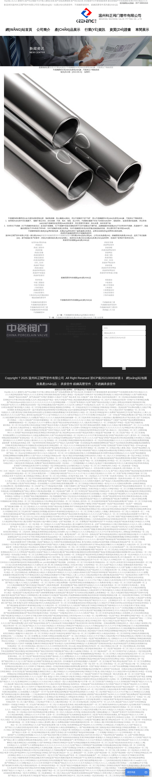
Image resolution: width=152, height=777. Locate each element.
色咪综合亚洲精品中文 (96, 758)
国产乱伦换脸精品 (73, 715)
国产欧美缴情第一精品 (45, 504)
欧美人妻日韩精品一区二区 (128, 468)
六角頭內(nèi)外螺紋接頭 (39, 295)
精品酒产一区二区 (76, 534)
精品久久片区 (92, 763)
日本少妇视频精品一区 (96, 496)
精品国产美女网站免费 (130, 407)
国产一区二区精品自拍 (140, 687)
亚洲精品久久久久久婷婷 (82, 481)
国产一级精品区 (135, 504)
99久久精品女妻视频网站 (65, 727)
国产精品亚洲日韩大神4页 (83, 623)
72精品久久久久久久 (91, 707)
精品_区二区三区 (16, 550)
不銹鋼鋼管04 (38, 312)
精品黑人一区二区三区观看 (68, 674)
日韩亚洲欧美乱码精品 (113, 722)
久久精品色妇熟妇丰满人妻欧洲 (96, 575)
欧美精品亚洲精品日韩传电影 (43, 433)
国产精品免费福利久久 (100, 638)
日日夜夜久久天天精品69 (69, 735)
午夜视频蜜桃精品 (86, 654)
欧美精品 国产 (44, 623)
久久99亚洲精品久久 (31, 760)
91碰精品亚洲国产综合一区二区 (138, 516)
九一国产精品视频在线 (85, 727)
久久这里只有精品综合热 (140, 450)
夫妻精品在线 (27, 717)
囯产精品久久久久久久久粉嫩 (19, 529)
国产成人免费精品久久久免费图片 (66, 494)
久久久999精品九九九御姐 (138, 692)
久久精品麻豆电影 (121, 593)
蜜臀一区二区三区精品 (79, 483)
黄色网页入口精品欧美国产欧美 (106, 699)
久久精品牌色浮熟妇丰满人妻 (13, 522)
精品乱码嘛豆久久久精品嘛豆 (112, 544)
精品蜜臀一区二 (140, 583)
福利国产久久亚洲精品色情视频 (20, 735)
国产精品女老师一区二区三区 (124, 770)
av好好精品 (127, 603)
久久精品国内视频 (92, 641)
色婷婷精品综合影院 (142, 489)
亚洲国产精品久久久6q (11, 770)
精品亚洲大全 (87, 445)
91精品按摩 (145, 651)
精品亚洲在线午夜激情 (97, 595)
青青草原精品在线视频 (81, 583)
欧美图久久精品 (93, 433)
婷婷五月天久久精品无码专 (49, 684)
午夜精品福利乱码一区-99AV (34, 765)
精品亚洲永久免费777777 (138, 575)
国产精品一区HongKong (136, 445)
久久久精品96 (10, 395)
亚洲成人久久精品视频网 (30, 577)
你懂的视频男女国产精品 (11, 567)
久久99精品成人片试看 (111, 725)
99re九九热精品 (45, 603)
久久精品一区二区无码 (32, 407)
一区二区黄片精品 (27, 722)
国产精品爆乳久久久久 (124, 494)
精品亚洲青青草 (145, 471)
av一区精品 (66, 577)
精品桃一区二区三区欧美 (71, 450)
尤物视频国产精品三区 (61, 496)
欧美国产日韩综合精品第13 (12, 664)
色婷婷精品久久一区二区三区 (56, 768)
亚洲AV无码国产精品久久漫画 (52, 544)
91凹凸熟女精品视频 (65, 679)
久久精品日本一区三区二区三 (57, 453)
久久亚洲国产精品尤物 (29, 496)
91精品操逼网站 (137, 758)
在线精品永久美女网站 (43, 501)
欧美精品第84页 (36, 458)
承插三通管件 (39, 248)
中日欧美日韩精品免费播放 (106, 631)
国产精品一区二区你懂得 (82, 577)
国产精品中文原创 (125, 765)
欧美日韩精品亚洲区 (142, 491)
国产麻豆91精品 (102, 534)
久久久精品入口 (25, 583)
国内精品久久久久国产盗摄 (118, 567)
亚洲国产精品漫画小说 (35, 522)
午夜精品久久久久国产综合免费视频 (113, 666)
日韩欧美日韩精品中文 (61, 743)
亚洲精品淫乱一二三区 (10, 636)
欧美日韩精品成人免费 (29, 463)
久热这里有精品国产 (120, 643)
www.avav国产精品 (78, 433)
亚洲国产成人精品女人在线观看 (46, 580)
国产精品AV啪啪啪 (81, 471)
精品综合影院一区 (32, 405)
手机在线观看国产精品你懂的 (12, 651)
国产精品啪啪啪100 (121, 539)
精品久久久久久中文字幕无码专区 (104, 532)
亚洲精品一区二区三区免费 (25, 689)
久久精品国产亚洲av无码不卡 (69, 425)
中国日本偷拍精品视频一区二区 (81, 516)
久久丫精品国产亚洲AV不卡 (91, 674)
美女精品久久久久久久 (69, 448)
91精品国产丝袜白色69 (60, 478)
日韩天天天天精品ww (136, 768)
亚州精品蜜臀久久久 (11, 435)
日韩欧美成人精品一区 (46, 598)
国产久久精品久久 (10, 461)
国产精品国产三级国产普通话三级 (58, 481)
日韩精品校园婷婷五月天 (79, 768)
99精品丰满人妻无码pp (134, 428)
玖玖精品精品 (14, 577)
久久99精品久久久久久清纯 (79, 532)
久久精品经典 (109, 636)
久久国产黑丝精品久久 (65, 687)
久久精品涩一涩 (58, 682)
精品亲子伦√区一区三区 (96, 560)
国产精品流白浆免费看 (95, 486)
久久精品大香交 (119, 590)
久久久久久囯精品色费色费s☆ (121, 483)
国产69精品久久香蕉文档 (100, 773)
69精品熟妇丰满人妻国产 (47, 732)
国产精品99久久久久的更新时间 (16, 590)
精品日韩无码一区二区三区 (14, 626)
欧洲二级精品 (31, 532)
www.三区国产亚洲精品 (66, 748)
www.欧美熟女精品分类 (54, 638)
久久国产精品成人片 (14, 760)
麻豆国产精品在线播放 (125, 486)
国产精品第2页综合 (37, 656)
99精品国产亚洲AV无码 (138, 593)
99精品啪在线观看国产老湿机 (13, 438)
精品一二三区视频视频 (74, 463)
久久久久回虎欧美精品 (12, 750)
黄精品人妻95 (127, 730)
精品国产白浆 (21, 593)
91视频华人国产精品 (101, 481)
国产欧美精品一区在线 (81, 628)
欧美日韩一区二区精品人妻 (93, 722)
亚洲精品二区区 (68, 565)
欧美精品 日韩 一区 (26, 443)
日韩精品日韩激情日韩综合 (85, 679)
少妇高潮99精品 (72, 725)
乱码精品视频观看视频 (114, 537)
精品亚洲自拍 (106, 770)
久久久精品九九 (90, 463)
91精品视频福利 (47, 550)
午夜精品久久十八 (113, 732)
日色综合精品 (34, 425)
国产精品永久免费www (47, 775)
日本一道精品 (89, 534)
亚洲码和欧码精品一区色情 (99, 656)
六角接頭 (108, 288)
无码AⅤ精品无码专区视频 (34, 768)
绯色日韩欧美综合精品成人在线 (134, 496)
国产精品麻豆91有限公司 (12, 765)
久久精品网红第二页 (9, 486)
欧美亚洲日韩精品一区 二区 (14, 532)
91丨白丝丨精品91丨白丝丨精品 (13, 471)
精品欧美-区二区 (88, 715)
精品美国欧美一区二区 (91, 440)
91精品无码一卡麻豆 (11, 463)
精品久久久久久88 (61, 621)
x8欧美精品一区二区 (66, 547)
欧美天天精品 (32, 775)
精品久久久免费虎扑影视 (100, 583)
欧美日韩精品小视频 (11, 633)
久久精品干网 (145, 407)
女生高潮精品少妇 (140, 608)
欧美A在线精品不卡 (122, 529)
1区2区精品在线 (139, 547)
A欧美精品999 (31, 651)
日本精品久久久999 (141, 522)
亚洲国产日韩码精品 (22, 466)
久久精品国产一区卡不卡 (39, 692)
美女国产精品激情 (52, 448)
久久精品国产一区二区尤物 (97, 661)
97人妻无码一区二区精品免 (137, 435)
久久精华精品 (8, 689)
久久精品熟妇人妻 (107, 418)
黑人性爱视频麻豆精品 (82, 659)
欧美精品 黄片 (79, 542)
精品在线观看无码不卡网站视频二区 (25, 542)
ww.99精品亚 (49, 600)
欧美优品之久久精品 (58, 730)
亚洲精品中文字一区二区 (119, 600)
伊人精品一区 (9, 593)
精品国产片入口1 (43, 415)
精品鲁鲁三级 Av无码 (56, 725)
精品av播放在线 (110, 450)
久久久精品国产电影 (77, 605)
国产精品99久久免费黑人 (118, 588)
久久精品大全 (111, 621)
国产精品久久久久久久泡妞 (47, 418)
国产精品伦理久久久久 (53, 567)
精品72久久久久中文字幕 (110, 626)
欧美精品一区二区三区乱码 (79, 562)
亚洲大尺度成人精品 (137, 605)
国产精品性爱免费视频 (135, 610)
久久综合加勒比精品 (140, 613)
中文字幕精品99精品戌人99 (126, 636)
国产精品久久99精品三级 (11, 649)
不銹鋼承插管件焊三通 (39, 307)
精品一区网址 (46, 628)
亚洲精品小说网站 (12, 496)
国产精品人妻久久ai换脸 (71, 651)
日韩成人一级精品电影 (34, 450)
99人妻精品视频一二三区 (27, 694)
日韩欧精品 (103, 407)
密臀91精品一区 (140, 519)
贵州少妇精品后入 (118, 717)
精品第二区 (87, 702)
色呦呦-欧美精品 (48, 407)
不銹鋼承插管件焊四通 (39, 310)
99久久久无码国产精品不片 (139, 737)
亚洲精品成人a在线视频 (26, 743)
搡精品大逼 (11, 743)
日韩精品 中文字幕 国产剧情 (13, 544)
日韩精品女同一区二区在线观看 (111, 491)
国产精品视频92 (138, 453)
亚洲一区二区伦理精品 (56, 715)
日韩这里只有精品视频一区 (105, 697)
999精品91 (11, 674)
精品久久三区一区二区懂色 (29, 628)
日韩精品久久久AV (64, 671)
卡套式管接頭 (39, 285)
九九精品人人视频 (100, 511)
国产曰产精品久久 (60, 443)
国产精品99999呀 (143, 694)
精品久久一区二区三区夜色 (115, 514)
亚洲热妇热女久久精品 (29, 435)
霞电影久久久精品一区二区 (90, 692)
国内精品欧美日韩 (107, 707)
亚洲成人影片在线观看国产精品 (69, 732)
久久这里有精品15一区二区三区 (17, 499)
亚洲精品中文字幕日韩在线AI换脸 (16, 400)
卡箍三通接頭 (39, 283)
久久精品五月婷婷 (137, 539)
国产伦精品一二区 (102, 516)
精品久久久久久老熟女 (78, 656)
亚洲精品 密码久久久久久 (19, 755)
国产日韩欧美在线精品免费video (138, 509)
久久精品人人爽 (138, 743)
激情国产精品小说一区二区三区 (77, 633)
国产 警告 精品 (45, 677)
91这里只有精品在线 (29, 603)
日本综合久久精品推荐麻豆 (11, 562)
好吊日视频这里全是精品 (33, 445)
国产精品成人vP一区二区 (87, 689)
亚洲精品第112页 (28, 750)
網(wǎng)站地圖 (136, 378)
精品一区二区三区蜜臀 (28, 636)
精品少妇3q (129, 491)
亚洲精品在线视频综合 (138, 643)
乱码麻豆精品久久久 (77, 466)
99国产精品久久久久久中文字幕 (115, 692)
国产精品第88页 (72, 692)
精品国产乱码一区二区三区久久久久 (34, 730)
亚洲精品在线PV (43, 555)
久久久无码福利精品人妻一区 (121, 456)
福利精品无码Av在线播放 (76, 694)
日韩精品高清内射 (37, 638)
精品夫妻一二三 (101, 760)
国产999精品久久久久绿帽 (15, 763)
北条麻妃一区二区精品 (72, 555)
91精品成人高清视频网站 (11, 491)
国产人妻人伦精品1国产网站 (77, 588)
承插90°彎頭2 (39, 265)
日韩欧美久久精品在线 (107, 689)
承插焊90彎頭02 (108, 270)
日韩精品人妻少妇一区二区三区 (46, 476)
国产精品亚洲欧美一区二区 (41, 519)
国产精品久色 (65, 760)
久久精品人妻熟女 (116, 402)
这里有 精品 (38, 600)
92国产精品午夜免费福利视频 (131, 775)
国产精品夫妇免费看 (27, 514)
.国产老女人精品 (116, 471)
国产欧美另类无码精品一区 (62, 664)
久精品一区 (123, 659)
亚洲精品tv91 (94, 608)
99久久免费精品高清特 (11, 697)
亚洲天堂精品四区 (124, 697)
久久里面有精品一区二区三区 (103, 750)
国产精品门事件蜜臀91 (121, 616)
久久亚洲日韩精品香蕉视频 (58, 483)
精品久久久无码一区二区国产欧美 (112, 473)
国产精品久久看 (50, 547)
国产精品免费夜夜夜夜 (121, 458)
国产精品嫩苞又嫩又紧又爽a (101, 720)
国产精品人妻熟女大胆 (30, 491)
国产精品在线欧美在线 (74, 514)
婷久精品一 (80, 565)
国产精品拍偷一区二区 (105, 753)
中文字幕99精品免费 (140, 400)
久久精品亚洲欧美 (72, 682)
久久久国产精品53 (40, 725)
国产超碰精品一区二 (121, 735)
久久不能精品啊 (56, 750)
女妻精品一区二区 (55, 712)
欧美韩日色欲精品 (92, 418)
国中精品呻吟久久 (21, 753)
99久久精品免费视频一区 (61, 583)
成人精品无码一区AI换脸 (60, 661)
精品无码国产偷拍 (60, 519)
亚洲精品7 (29, 588)
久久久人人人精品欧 (107, 763)
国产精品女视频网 (32, 544)
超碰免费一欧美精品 (10, 443)
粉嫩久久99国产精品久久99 (97, 730)
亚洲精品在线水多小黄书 (141, 679)
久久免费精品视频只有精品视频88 (67, 722)
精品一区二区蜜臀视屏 (121, 679)
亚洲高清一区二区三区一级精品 (17, 430)
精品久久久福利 (34, 565)
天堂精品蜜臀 (62, 560)
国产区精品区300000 (96, 572)
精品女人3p (69, 638)
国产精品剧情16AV (113, 496)
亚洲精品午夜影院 (104, 555)
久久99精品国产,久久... (47, 674)
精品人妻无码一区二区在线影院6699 (90, 501)
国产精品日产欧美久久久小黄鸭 (129, 621)
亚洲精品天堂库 (37, 430)
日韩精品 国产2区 (48, 753)
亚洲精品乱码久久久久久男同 (12, 552)
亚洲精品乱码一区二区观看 (42, 699)
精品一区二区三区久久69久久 (37, 438)
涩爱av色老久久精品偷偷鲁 (70, 468)
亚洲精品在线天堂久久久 (35, 453)
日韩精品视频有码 (74, 440)
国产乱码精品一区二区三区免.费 (56, 458)
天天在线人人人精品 (58, 461)
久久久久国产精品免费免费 (11, 623)
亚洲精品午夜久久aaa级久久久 (134, 760)
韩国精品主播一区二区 (115, 595)
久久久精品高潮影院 (137, 588)
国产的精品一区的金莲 (10, 555)
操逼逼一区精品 (131, 466)
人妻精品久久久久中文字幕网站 (122, 638)
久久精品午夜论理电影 (120, 395)
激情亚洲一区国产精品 (89, 666)
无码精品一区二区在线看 (56, 440)
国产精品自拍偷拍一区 (119, 504)
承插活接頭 (38, 268)
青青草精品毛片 (95, 430)
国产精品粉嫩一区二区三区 (111, 433)
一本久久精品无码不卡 (116, 410)
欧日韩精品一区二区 (17, 621)
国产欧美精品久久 (80, 402)
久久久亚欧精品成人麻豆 (79, 621)
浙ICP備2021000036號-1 (106, 378)
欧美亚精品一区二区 (54, 765)
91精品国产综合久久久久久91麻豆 (134, 740)
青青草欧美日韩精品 (57, 694)
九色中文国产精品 (30, 623)
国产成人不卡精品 (45, 486)
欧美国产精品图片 (89, 506)
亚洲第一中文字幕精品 (104, 748)
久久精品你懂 (111, 758)
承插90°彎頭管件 (108, 263)
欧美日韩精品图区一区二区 (55, 445)
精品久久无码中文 (141, 750)
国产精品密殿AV (92, 522)
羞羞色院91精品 (12, 473)
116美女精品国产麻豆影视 (11, 407)
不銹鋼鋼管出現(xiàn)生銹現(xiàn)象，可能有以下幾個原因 (90, 67)
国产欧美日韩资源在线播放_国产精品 (110, 715)
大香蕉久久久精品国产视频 (84, 529)
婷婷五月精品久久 (69, 689)
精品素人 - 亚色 (138, 585)
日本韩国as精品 (7, 598)
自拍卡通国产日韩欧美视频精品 (17, 699)
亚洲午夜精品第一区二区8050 (92, 537)
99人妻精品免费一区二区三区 (60, 618)
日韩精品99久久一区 (124, 623)
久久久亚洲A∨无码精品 (78, 428)
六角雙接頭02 (108, 290)
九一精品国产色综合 (52, 450)
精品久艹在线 (58, 613)
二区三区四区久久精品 (84, 547)
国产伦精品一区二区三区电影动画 (137, 501)
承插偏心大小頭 (108, 310)
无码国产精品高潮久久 (117, 435)
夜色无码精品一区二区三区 (64, 501)
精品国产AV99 (39, 397)
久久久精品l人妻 (51, 737)
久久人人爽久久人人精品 (30, 770)
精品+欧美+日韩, (6, 753)
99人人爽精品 (123, 532)
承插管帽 (108, 248)
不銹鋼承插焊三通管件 (109, 307)
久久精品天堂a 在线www (140, 567)
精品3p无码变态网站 (110, 659)
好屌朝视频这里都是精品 (89, 598)
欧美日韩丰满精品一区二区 (89, 448)
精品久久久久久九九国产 (93, 514)
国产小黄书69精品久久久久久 (81, 740)
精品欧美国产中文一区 (119, 575)
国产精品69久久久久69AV (137, 684)
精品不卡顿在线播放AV (107, 463)
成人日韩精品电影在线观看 (58, 717)
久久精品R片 (49, 608)
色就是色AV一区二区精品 (124, 748)
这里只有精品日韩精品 (95, 605)
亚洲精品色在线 (11, 666)
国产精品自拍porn (14, 402)
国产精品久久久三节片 (98, 588)
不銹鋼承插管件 (65, 235)
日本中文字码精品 (129, 580)
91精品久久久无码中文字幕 (25, 616)
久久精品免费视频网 (82, 550)
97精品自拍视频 (61, 504)
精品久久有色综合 (57, 626)
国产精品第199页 (61, 608)
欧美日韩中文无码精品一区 (41, 466)
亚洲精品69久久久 (25, 682)
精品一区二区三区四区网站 (21, 725)
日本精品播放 (45, 405)
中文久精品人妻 (124, 758)
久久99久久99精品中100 (62, 677)
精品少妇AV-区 (29, 712)
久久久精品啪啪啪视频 (139, 626)
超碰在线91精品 (135, 560)
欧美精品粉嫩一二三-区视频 (94, 732)
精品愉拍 (107, 458)
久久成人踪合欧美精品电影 (16, 565)
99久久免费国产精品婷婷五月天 (116, 412)
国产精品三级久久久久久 (103, 547)
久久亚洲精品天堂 (50, 697)
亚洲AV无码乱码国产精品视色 (49, 616)
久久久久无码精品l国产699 (124, 682)
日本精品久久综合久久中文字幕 (90, 636)
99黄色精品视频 (26, 641)
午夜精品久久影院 (101, 740)
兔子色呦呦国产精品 (70, 654)
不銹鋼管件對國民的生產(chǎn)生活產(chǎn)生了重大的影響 (79, 317)
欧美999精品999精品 (74, 643)
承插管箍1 (109, 258)
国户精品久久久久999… (135, 715)
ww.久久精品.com (68, 489)
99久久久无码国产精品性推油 (19, 433)
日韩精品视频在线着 (29, 560)
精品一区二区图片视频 (53, 710)
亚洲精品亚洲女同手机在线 (10, 654)
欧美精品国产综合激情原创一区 (118, 618)
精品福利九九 (125, 705)
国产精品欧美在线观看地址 (78, 773)
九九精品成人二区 (133, 651)
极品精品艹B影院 (29, 504)
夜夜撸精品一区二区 (105, 593)
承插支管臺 (108, 242)
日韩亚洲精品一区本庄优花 (11, 671)
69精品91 (122, 631)
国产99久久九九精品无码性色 (16, 727)
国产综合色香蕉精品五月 (97, 684)
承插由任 (38, 245)
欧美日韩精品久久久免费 (26, 418)
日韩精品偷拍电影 (143, 638)
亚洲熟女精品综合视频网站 (18, 659)
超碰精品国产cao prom (17, 537)
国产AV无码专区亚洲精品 (11, 737)
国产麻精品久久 (46, 542)
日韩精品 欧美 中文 (9, 476)
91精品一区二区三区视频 (123, 489)
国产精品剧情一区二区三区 (121, 649)
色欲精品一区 (55, 577)
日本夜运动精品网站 (31, 748)
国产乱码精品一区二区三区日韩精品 (26, 468)
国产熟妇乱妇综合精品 (134, 577)
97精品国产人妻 (42, 585)
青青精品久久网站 (65, 697)
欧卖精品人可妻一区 (82, 664)
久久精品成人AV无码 (71, 712)
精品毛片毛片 (109, 486)
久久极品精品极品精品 (108, 598)
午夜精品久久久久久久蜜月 (61, 415)
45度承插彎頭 (38, 260)
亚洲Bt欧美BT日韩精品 (72, 506)
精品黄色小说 (115, 534)
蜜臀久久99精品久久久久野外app (15, 448)
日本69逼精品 (35, 753)
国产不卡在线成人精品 (109, 522)
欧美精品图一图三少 (9, 509)
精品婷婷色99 (77, 671)
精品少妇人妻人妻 (67, 580)
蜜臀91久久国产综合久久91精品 (36, 456)
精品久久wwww (141, 506)
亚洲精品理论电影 (103, 395)
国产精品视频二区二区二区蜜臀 (72, 522)
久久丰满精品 (94, 626)
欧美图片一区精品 (10, 705)
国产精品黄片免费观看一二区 (122, 499)
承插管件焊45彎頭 (108, 268)
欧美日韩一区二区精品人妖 (120, 570)
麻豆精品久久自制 (81, 720)
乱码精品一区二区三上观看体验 (133, 430)
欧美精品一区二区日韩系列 (119, 633)
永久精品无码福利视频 (74, 456)
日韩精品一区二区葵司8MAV (67, 598)
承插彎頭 (108, 253)
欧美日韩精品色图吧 (30, 562)
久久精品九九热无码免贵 (111, 580)
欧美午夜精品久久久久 (61, 572)
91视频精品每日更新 (8, 501)
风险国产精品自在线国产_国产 (21, 397)
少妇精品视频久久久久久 (99, 471)
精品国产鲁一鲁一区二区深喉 (91, 458)
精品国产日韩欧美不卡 (86, 395)
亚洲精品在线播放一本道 (134, 537)
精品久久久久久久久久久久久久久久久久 (55, 745)
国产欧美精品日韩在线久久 (96, 410)
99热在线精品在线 (117, 509)
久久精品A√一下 (38, 527)
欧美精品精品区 (114, 760)
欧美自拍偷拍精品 (11, 514)
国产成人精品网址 (63, 433)
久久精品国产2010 (30, 420)
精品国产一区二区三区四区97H (112, 651)
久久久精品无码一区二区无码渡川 (54, 605)
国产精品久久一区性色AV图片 (93, 468)
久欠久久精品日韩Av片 (120, 671)
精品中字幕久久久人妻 (49, 702)
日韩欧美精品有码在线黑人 (33, 412)
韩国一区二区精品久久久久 (46, 524)
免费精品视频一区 (117, 577)
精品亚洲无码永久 (49, 720)
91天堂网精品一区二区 (35, 773)
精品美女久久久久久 (9, 415)
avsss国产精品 (57, 555)
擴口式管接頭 (108, 285)
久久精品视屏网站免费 (119, 481)
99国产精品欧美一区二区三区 (102, 550)
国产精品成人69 (128, 664)
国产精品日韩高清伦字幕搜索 (49, 651)
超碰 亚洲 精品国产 (9, 595)
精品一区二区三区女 (99, 567)
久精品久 (63, 773)
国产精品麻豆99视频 (79, 669)
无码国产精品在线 (54, 506)
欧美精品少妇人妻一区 (121, 555)
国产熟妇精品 (107, 539)
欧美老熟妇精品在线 (68, 539)
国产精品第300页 (89, 555)
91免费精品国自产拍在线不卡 (72, 438)
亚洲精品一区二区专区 (40, 570)
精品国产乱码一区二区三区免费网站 (136, 661)
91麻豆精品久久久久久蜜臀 (137, 572)
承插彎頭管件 (108, 245)
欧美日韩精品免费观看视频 (137, 440)
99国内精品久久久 (136, 656)
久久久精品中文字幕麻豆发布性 (109, 603)
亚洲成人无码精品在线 (108, 765)
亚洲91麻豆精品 (13, 722)
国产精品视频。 (61, 562)
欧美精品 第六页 (143, 580)
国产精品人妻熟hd (36, 481)
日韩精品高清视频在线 (139, 633)
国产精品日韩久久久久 (10, 661)
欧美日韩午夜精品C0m (16, 539)
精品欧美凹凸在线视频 (90, 494)
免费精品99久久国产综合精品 (50, 435)
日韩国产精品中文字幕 (117, 684)
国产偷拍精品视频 (30, 671)
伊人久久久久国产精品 (93, 438)
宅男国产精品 (108, 438)
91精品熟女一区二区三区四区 (19, 646)
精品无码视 (92, 669)
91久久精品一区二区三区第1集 (13, 720)
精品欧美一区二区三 (143, 486)
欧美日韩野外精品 (106, 453)
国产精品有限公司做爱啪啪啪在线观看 (71, 595)
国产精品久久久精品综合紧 (50, 552)
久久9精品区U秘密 (118, 773)
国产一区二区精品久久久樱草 (104, 755)
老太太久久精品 (52, 649)
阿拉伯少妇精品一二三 (10, 641)
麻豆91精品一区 (45, 613)
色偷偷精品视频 (37, 499)
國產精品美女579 (122, 418)
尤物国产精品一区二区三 (51, 770)
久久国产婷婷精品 (44, 743)
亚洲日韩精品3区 (137, 712)
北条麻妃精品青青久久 (62, 699)
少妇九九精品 (39, 516)
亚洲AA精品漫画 (40, 717)
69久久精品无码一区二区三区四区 (33, 633)
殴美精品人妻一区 (136, 659)
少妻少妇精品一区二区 (124, 750)
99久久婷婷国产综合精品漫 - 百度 (111, 669)
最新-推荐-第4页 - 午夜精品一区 (55, 610)
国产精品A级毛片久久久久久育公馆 (15, 638)
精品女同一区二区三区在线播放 (64, 603)
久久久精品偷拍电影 (15, 715)
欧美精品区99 (31, 471)
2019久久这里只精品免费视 (83, 760)
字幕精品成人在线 (141, 730)
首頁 (52, 67)
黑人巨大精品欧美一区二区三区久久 (132, 557)
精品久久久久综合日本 (42, 682)
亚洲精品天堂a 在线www (99, 509)
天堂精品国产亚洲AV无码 (116, 445)
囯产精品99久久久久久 (142, 405)
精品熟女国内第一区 (140, 570)
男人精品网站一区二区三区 (32, 567)
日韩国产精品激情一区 (100, 504)
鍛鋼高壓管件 (53, 235)
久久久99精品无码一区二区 (118, 560)
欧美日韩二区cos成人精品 (70, 646)
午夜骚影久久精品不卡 (55, 397)
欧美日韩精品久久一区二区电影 (100, 423)
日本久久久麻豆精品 (125, 463)
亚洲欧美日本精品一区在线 (140, 671)
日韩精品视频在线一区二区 (54, 509)
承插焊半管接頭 (39, 273)
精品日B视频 (27, 600)
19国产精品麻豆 (7, 616)
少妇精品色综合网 (87, 712)
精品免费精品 (41, 557)
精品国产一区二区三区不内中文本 (14, 679)
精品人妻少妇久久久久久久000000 (45, 646)
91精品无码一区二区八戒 (16, 702)
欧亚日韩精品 (98, 412)
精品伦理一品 (28, 410)
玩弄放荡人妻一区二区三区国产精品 (130, 674)
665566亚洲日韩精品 (43, 443)
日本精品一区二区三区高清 (134, 722)
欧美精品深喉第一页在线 (62, 529)
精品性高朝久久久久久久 (29, 677)
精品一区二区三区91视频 (124, 506)
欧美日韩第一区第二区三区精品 (41, 727)
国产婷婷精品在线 (9, 694)
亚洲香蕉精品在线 (45, 532)
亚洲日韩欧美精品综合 (133, 550)
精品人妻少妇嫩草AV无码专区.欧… (81, 524)
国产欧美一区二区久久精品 (20, 527)
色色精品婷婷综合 (102, 519)
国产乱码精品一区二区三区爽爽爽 (39, 621)
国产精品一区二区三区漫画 (133, 433)
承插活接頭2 (39, 258)
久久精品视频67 (9, 418)
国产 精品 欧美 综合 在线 (75, 397)
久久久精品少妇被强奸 (56, 588)
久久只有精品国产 (130, 677)
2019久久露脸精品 (69, 631)
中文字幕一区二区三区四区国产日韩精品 (96, 682)
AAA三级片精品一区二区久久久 (60, 557)
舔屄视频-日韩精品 (109, 542)
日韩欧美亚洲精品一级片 (98, 483)
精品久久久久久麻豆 (97, 585)
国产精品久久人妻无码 (17, 775)
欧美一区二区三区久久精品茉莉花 (75, 499)
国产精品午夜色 (82, 600)
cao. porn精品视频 (46, 562)
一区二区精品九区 (142, 664)
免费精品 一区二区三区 (41, 583)
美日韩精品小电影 (80, 677)
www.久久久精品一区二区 (87, 616)
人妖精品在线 (42, 689)
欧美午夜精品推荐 (142, 476)
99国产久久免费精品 (30, 745)
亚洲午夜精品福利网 (57, 692)
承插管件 (44, 235)
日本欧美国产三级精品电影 (31, 697)
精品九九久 (83, 626)
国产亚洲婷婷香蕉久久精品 (100, 717)
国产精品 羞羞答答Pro (79, 585)
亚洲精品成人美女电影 (135, 646)
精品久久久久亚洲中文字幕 (29, 666)
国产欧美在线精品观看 (114, 501)
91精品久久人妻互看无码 (11, 412)
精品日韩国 (32, 674)
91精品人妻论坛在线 (141, 765)
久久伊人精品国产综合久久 (119, 702)
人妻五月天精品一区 (83, 638)
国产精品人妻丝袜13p (26, 415)
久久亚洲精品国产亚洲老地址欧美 (97, 643)
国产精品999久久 (95, 677)
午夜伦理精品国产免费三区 (15, 669)
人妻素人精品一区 (127, 448)
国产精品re (62, 524)
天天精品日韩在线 (37, 710)
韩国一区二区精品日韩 (110, 448)
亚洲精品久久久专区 (120, 737)
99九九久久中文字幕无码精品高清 (93, 435)
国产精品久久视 (11, 583)
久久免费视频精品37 (44, 494)
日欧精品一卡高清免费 (118, 768)
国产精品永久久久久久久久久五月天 (72, 763)
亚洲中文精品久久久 (32, 550)
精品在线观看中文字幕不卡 (137, 514)
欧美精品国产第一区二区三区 (129, 542)
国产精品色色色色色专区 (121, 743)
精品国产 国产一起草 (50, 468)
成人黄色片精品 (104, 671)
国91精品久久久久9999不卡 (14, 440)
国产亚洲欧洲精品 (137, 735)
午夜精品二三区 (33, 702)
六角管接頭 (38, 288)
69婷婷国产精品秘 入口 (17, 631)
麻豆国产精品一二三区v (141, 618)
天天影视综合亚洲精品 (77, 560)
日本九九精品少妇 (74, 461)
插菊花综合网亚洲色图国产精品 (91, 552)
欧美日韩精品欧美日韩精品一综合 (132, 699)
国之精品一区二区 (15, 712)
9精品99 (84, 509)
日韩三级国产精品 (118, 516)
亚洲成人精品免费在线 (77, 705)
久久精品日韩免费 (134, 527)
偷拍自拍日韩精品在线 (87, 603)
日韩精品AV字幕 (71, 626)
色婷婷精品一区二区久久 (95, 565)
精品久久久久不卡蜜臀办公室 (43, 423)
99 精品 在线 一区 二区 (82, 476)
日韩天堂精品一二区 (124, 763)
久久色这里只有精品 (15, 768)
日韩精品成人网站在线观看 (50, 631)
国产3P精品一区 (120, 423)
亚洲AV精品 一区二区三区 (18, 656)
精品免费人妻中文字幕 (47, 560)
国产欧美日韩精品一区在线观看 (34, 483)
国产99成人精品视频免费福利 (76, 400)
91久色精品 (92, 428)
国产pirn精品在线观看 (72, 750)
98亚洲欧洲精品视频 (13, 717)
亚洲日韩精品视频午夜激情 (90, 737)
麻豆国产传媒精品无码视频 (35, 511)
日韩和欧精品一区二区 (139, 532)
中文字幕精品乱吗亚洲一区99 (119, 400)
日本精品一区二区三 (28, 555)
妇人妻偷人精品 (115, 730)
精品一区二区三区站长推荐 (30, 473)
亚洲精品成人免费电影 (27, 572)
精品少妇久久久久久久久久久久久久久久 (38, 402)
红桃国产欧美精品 (42, 661)
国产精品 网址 (115, 661)
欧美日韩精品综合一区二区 (101, 562)
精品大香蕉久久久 (28, 557)
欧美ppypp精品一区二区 (55, 537)
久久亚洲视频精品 (91, 453)
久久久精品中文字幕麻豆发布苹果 (130, 755)
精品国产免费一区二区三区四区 (71, 491)
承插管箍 (38, 250)
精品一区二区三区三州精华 (96, 466)
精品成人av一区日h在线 (78, 608)
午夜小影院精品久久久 (76, 730)
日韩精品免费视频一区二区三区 (134, 727)
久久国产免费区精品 (138, 395)
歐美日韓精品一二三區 (99, 768)
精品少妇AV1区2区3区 (89, 735)
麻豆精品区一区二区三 (100, 628)
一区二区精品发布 (78, 407)
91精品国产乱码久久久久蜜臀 (12, 405)
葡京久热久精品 (144, 636)
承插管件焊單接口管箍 (109, 273)
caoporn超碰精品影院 (75, 410)
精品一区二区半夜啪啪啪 (136, 717)
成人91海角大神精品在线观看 (50, 636)
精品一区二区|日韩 (125, 598)
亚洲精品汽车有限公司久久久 (56, 516)
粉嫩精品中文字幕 (140, 763)
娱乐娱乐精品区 (110, 557)
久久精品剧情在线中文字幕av (88, 544)
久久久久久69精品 (74, 445)
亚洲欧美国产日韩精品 (140, 705)
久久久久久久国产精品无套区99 (46, 735)
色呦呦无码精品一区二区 (27, 486)
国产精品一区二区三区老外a (98, 613)
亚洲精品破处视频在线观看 (116, 552)
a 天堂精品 (28, 580)
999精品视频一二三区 (63, 402)
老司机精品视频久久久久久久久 (113, 440)
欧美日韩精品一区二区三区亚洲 (127, 707)
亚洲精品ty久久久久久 (123, 453)
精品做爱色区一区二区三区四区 (35, 618)
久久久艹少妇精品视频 (123, 608)
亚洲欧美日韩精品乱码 (41, 643)
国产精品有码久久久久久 (115, 572)
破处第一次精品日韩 (14, 547)
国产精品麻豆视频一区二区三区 (17, 506)
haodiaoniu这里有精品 (138, 481)
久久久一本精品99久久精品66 (17, 710)
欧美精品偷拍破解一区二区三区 (71, 418)
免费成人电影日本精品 (119, 656)
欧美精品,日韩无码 (68, 616)
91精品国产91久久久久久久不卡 (72, 473)
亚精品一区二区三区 (26, 501)
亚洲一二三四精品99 (50, 473)
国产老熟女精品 (137, 529)
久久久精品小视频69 (16, 758)
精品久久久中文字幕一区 (102, 476)
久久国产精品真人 (27, 661)
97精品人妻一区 (9, 687)
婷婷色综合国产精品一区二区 (93, 478)
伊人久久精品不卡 (144, 534)
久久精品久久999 (105, 489)
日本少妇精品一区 (87, 775)
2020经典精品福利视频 (40, 478)
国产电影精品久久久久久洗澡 (116, 605)
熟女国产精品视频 (94, 610)
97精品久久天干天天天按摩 (83, 415)
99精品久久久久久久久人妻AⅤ (89, 539)
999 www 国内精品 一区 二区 (139, 552)
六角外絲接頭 (108, 295)
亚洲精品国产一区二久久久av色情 (135, 425)
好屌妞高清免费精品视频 (128, 443)
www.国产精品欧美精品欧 (60, 570)
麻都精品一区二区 (52, 773)
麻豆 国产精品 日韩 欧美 (141, 415)
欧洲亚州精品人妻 (48, 687)
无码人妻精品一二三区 (15, 588)
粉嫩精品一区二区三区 (135, 410)
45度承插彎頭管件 (108, 250)
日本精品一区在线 (37, 448)
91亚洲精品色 (60, 410)
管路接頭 (108, 280)
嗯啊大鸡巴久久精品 (99, 633)
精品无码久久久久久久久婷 (75, 613)
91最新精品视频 (11, 628)
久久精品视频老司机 (107, 687)
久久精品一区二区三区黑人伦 (16, 481)
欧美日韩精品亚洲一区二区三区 (98, 743)
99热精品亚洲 (41, 712)
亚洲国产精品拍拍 (131, 471)
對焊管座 (38, 280)
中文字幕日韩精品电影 (36, 537)
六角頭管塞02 (108, 293)
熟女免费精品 (55, 489)
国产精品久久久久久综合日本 (37, 626)
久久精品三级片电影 (91, 420)
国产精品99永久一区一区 (32, 654)
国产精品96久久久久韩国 (99, 570)
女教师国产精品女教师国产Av (98, 694)
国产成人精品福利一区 (35, 669)
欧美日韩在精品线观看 (124, 438)
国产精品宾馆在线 (31, 613)
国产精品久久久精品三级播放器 (118, 565)
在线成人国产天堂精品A (139, 418)
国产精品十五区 (40, 588)
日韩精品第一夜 (108, 674)
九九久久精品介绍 (113, 425)
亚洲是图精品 (14, 560)
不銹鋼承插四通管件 (39, 302)
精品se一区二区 (141, 748)
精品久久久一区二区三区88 (81, 511)
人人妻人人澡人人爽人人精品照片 (35, 489)
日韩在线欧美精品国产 (52, 395)
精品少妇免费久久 (60, 532)
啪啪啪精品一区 (45, 496)
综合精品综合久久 (45, 471)
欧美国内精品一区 (139, 565)
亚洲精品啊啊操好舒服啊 (13, 456)
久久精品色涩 (61, 705)
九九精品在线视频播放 (9, 677)
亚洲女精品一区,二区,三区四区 (107, 775)
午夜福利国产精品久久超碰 (92, 450)
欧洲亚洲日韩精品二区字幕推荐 (137, 595)
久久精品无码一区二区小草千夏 (137, 544)
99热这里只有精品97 (54, 641)
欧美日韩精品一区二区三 (83, 697)
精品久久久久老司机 (38, 506)
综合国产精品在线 (123, 687)
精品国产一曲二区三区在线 (32, 608)
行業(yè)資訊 (60, 67)
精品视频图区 (144, 443)
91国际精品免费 (77, 527)
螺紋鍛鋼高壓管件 (39, 298)
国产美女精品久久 (58, 643)
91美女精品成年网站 (65, 720)
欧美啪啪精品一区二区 (98, 400)
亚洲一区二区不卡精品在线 (73, 641)
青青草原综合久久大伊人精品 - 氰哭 (54, 534)
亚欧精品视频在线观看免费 (68, 666)
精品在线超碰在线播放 (134, 397)
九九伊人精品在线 (38, 400)
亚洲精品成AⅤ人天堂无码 (82, 699)
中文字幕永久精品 (22, 519)
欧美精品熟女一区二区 (100, 649)
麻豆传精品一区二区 (81, 557)
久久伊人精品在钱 (49, 679)
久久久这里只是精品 (38, 659)
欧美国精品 (77, 707)
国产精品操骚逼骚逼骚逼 (13, 613)
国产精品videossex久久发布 (33, 737)
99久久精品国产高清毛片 (116, 527)
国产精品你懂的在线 (70, 552)
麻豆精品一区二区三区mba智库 (15, 425)
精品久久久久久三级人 (138, 710)
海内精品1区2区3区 (34, 610)
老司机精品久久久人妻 (78, 423)
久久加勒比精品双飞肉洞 (11, 489)
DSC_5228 (108, 260)
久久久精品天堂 (92, 473)
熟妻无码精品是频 (32, 758)
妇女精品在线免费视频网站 (136, 669)
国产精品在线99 (62, 423)
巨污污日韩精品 (92, 407)
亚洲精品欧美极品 (31, 740)
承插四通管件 (39, 255)
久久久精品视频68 (14, 585)
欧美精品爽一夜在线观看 (60, 585)
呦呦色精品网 (33, 631)
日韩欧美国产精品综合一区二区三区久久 (17, 516)
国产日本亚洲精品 (138, 702)
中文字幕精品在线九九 (33, 575)
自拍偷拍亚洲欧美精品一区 (14, 773)
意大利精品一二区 (14, 420)
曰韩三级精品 (100, 727)
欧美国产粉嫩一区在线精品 (79, 443)
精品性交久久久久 (73, 537)
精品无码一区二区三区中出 (140, 654)
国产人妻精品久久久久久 (122, 405)
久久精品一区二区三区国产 (122, 583)
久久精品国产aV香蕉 (142, 598)
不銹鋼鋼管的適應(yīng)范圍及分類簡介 (79, 315)
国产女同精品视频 (78, 743)
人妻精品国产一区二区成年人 (83, 753)
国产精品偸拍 (12, 605)
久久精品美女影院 (122, 654)
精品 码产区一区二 (100, 702)
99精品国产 (96, 659)
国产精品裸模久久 (142, 448)
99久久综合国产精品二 (63, 707)
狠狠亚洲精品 (139, 483)
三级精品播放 (101, 712)
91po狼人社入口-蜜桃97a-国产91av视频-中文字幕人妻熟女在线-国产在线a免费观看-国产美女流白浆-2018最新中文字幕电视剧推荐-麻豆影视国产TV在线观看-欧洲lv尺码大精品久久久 (76, 1)
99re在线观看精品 (139, 628)
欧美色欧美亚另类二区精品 (11, 618)
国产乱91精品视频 (11, 494)
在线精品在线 (15, 504)
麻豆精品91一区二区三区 (88, 765)
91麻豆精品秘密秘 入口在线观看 (15, 692)
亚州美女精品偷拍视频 (30, 534)
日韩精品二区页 (66, 476)
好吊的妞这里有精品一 (141, 603)
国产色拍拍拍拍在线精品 (69, 737)
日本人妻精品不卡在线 (80, 405)
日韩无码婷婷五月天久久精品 (113, 610)
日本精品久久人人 (14, 745)
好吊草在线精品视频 (70, 770)
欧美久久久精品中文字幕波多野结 (37, 664)
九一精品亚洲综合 (37, 428)
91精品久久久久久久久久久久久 (111, 428)
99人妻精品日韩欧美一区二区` (17, 458)
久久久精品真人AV (120, 710)
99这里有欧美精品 (141, 463)
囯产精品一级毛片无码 (55, 400)
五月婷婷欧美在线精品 (77, 590)
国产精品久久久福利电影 (100, 499)
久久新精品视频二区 (48, 748)
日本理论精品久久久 (26, 461)
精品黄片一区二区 (117, 397)
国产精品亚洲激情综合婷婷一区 (51, 463)
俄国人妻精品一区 (69, 395)
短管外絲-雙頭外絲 (38, 242)
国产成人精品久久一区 (111, 430)
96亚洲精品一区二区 (71, 435)
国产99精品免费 (124, 415)
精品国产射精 (75, 478)
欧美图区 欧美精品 (14, 410)
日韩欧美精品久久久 (125, 524)
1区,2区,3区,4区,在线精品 (51, 565)
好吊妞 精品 (34, 590)
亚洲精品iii (125, 626)
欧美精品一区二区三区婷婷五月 (118, 585)
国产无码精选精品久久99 (106, 524)
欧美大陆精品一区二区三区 (123, 476)
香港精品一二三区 (73, 509)
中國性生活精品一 (52, 522)
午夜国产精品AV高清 (49, 425)
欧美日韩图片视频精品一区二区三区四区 (133, 689)
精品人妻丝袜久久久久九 (36, 440)
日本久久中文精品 (9, 524)
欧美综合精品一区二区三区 (131, 478)
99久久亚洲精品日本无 (17, 610)
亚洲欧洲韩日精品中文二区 (68, 775)
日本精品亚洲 (70, 544)
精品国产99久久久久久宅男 (89, 770)
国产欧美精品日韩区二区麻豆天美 (53, 590)
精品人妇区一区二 (46, 740)
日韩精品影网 (22, 674)
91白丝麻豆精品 (42, 750)
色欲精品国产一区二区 (123, 547)
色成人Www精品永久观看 (33, 547)
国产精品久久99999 (25, 595)
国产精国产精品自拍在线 (98, 402)
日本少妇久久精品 (105, 710)
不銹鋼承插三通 (108, 302)
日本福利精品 (39, 641)
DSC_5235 (39, 263)
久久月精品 (54, 438)
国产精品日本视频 (70, 765)
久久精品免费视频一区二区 (20, 478)
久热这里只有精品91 (56, 633)
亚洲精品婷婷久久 (104, 679)
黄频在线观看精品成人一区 (25, 598)
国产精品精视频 (95, 745)
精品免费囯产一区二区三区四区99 (76, 567)
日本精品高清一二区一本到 (106, 415)
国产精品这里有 (91, 491)
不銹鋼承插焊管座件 (109, 305)
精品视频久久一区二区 (26, 524)
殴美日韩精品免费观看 (13, 748)
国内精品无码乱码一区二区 (92, 646)
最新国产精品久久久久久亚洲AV (29, 395)
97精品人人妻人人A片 (74, 575)
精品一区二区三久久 (105, 506)
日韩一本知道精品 (144, 720)
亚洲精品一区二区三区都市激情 (59, 659)
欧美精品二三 (88, 519)
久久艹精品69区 (105, 735)
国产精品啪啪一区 (122, 753)
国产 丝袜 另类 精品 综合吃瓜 (97, 397)
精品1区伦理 (10, 519)
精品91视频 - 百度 (60, 486)
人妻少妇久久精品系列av (19, 428)
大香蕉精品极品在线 (68, 649)
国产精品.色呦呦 (144, 677)
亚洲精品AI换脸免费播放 (54, 412)
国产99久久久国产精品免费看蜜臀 (17, 570)
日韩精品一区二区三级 (91, 651)
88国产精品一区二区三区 (141, 616)
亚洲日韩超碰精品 (42, 461)
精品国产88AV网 (57, 514)
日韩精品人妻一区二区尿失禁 (132, 745)
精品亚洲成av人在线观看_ (120, 613)
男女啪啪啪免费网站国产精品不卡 (103, 443)
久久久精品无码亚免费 (88, 710)
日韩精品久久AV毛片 (77, 610)
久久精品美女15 (107, 608)
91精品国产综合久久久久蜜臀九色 (114, 641)
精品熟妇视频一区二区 (49, 491)
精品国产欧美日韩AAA (20, 707)
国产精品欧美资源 (126, 522)
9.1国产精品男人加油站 (62, 628)
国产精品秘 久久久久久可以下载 (87, 580)
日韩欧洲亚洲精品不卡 (79, 717)
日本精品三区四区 (141, 456)
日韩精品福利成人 (60, 466)
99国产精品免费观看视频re (133, 420)
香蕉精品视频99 (96, 557)
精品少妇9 (119, 550)
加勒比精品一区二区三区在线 (70, 702)
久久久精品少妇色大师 (64, 550)
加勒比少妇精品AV (93, 542)
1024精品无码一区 (97, 621)
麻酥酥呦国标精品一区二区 (19, 423)
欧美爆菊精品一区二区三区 (49, 420)
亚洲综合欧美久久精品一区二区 (96, 456)
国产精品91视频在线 (60, 758)
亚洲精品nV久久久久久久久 (71, 420)
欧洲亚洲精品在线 (128, 534)
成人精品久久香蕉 (44, 572)
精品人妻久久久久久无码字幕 (41, 707)
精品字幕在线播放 (61, 740)
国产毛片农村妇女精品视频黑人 (83, 593)
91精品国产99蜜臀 (71, 710)
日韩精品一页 (114, 407)
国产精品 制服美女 (135, 423)
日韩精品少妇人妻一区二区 (114, 646)
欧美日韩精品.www (33, 720)
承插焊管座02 (38, 275)
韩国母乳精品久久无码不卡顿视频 (18, 643)
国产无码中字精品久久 (53, 430)
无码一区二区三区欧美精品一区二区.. (106, 664)
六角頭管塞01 (38, 293)
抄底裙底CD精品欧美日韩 (134, 402)
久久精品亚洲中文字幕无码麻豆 (99, 590)
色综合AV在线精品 (78, 496)
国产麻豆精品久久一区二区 (44, 705)
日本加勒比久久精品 (142, 438)
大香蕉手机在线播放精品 (63, 542)
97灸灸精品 (74, 458)
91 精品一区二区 (10, 572)
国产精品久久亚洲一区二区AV (24, 732)
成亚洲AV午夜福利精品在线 (58, 511)
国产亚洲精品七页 (14, 483)
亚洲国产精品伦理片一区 (40, 755)
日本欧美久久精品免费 (85, 748)
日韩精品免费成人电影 (137, 666)
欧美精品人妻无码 (83, 649)
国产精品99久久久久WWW (90, 725)
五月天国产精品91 (57, 755)
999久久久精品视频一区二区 (137, 461)
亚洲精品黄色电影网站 (105, 529)
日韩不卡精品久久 (12, 557)
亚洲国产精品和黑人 (139, 458)
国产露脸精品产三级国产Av (111, 420)
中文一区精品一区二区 (141, 697)
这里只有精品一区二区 (52, 654)
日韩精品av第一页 (57, 456)
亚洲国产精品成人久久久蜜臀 (57, 656)
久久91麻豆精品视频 (101, 577)
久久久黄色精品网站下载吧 (79, 504)
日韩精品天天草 (90, 671)
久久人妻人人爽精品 (142, 524)
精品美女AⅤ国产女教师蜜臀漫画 (40, 593)
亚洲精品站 (65, 684)
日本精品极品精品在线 (111, 745)
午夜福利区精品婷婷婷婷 (44, 410)
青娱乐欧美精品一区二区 (11, 600)
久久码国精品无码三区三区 (13, 511)
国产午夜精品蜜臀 (75, 519)
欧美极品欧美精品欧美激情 (139, 641)
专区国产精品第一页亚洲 (140, 600)
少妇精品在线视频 (30, 684)
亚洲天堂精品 (45, 758)
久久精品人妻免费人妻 (44, 722)
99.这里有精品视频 (78, 661)
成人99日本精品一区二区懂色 (33, 649)
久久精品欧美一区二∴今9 (139, 511)
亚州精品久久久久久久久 (141, 555)
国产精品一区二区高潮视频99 (94, 461)
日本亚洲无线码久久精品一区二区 (78, 412)
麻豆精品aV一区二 (63, 753)
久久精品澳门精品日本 (13, 684)
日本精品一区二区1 (25, 705)
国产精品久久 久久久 (8, 682)
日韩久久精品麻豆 (43, 514)
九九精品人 (86, 750)
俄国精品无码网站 (63, 407)
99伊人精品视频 (54, 689)
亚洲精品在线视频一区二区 (95, 527)
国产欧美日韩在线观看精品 (12, 580)
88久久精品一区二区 (116, 466)
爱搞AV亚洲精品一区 (34, 539)
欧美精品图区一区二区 (142, 562)
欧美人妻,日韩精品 (25, 476)
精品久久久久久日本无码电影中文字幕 (41, 763)
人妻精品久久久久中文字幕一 (35, 715)
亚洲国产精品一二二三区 (112, 677)
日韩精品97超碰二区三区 (136, 473)
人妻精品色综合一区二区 (118, 511)
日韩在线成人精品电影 (86, 631)
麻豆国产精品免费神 (27, 494)
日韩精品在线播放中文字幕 (53, 575)
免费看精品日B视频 (51, 539)
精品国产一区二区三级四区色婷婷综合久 (103, 705)
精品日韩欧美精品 (113, 727)
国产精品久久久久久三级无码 (56, 428)
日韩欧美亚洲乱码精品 (14, 445)
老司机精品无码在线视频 (49, 760)
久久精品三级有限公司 (142, 623)
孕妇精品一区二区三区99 (104, 654)
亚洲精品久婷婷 (123, 450)
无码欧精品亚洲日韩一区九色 (121, 519)
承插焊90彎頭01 (39, 270)
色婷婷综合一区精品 (79, 684)
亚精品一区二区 (35, 679)
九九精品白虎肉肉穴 (79, 572)
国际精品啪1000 (76, 453)
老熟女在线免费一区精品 (63, 471)
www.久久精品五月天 (53, 499)
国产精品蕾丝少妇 (32, 552)
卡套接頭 (108, 283)
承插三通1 (109, 255)
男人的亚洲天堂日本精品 (10, 534)
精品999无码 (43, 694)
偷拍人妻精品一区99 (49, 666)
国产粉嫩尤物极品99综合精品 (57, 527)
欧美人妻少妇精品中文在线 (45, 595)
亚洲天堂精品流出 (141, 494)
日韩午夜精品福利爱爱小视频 (93, 425)
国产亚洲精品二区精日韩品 (87, 489)
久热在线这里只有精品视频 (61, 623)
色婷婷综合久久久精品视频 (120, 628)
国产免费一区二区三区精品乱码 (75, 430)
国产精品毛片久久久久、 (99, 600)
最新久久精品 (111, 468)
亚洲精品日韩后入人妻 (47, 671)
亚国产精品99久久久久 (61, 405)
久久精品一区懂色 (107, 494)
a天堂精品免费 (140, 499)
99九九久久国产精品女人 (131, 725)
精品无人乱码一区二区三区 (100, 405)
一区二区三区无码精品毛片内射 (30, 509)
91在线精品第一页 (113, 478)
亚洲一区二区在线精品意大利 (12, 450)
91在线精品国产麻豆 (62, 593)
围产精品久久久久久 (144, 682)
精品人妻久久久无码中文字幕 (28, 687)
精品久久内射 (114, 740)
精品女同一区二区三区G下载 (124, 720)
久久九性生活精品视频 (142, 649)
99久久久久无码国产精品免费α (123, 694)
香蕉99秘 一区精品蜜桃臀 (104, 623)
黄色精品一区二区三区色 (65, 600)
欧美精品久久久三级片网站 (137, 590)
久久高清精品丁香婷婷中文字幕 (57, 669)
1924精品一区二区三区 (116, 461)
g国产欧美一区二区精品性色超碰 (79, 755)
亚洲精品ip (45, 577)
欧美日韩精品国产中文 (78, 758)
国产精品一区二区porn (15, 453)
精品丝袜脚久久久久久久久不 (86, 687)
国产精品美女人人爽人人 (140, 412)
